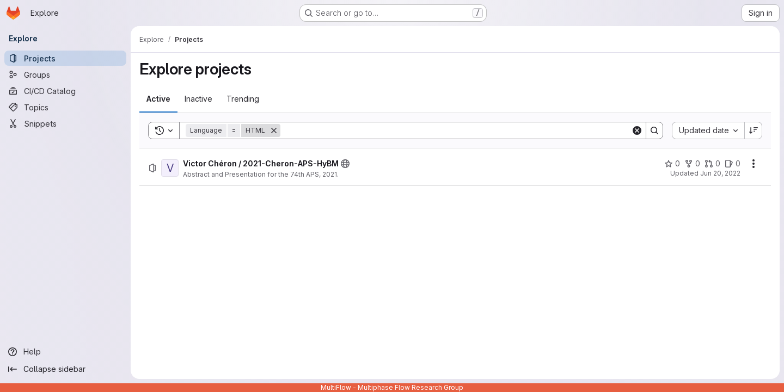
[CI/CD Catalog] (65, 90)
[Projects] (65, 58)
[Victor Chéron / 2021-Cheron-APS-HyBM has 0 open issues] (732, 163)
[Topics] (65, 107)
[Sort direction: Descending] (753, 130)
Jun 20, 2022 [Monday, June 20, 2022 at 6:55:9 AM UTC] (720, 173)
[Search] (456, 130)
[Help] (65, 351)
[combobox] (708, 130)
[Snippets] (65, 123)
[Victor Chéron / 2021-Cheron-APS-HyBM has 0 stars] (672, 163)
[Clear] (637, 130)
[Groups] (65, 74)
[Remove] (273, 130)
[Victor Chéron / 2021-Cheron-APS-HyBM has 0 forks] (692, 163)
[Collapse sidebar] (65, 369)
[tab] (158, 99)
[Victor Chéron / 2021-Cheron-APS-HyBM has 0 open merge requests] (712, 163)
